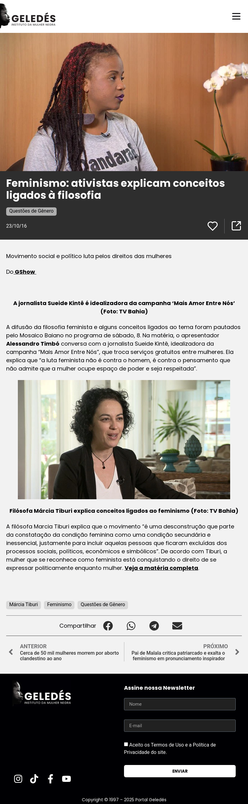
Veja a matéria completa (161, 568)
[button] (107, 626)
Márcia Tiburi (23, 604)
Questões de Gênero (31, 211)
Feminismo (59, 604)
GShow (25, 272)
